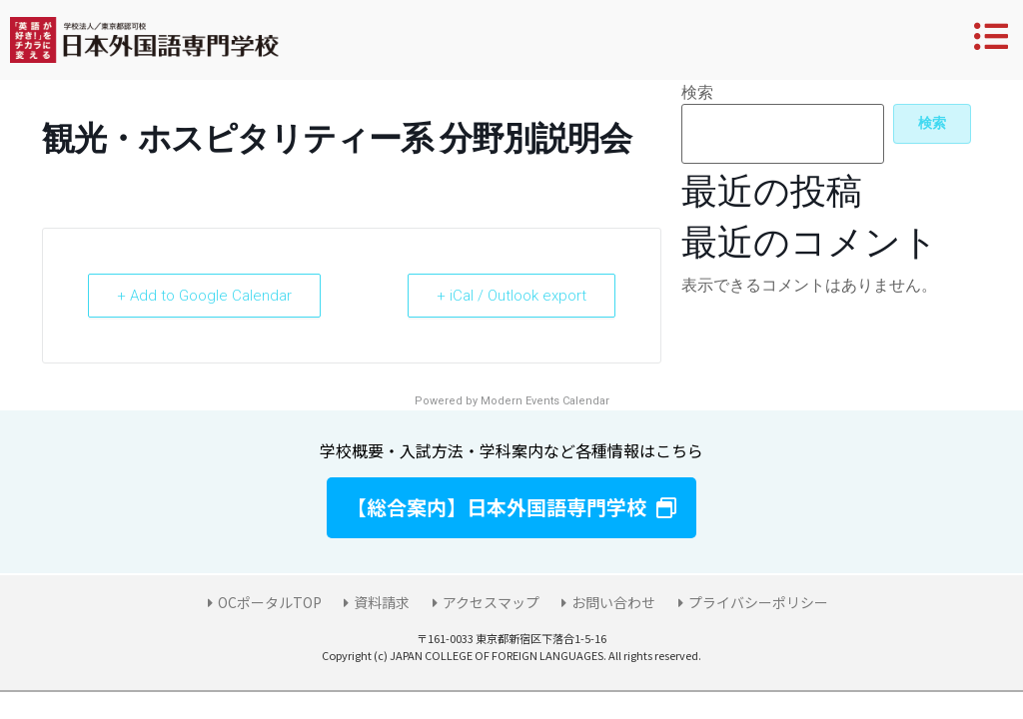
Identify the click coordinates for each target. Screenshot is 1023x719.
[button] (511, 507)
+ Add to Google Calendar (204, 296)
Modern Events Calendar (545, 400)
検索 (697, 93)
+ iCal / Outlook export (511, 296)
